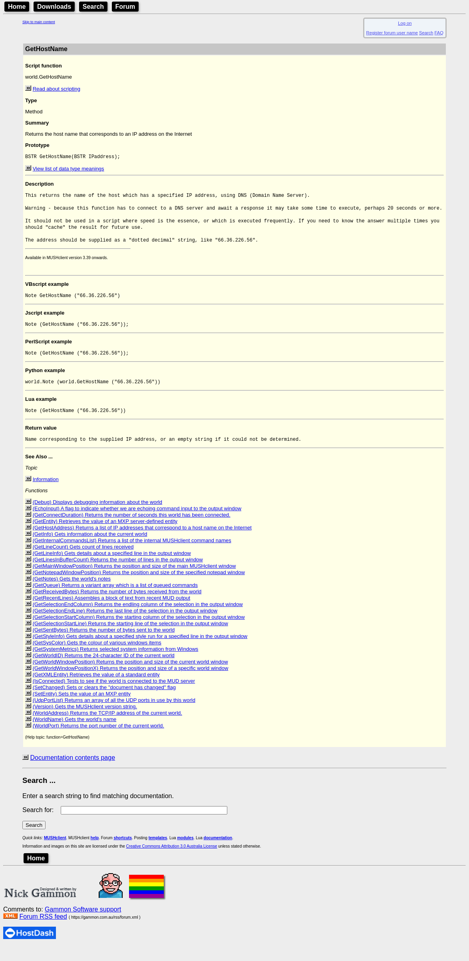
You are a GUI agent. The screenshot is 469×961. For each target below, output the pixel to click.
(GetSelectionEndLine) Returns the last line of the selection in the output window (125, 625)
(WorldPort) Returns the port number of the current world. (98, 740)
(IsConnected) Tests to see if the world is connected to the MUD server (114, 695)
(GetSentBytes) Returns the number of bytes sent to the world (104, 644)
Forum (125, 6)
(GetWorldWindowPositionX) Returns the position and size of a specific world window (131, 682)
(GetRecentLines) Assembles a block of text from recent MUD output (112, 612)
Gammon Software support (83, 923)
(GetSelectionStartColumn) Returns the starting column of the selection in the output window (139, 631)
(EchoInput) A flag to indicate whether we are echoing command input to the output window (137, 522)
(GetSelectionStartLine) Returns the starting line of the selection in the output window (130, 637)
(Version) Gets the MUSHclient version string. (85, 720)
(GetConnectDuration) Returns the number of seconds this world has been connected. (132, 529)
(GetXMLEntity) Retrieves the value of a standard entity (96, 689)
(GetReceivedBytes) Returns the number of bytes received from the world (117, 605)
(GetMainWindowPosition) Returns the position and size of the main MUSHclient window (134, 580)
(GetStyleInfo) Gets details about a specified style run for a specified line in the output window (140, 650)
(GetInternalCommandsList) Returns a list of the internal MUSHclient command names (132, 554)
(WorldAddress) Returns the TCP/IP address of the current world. (107, 727)
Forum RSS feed (43, 930)
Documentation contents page (72, 771)
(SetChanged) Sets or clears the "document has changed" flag (104, 701)
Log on (404, 23)
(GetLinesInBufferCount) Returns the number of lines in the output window (118, 574)
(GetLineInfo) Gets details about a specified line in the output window (112, 567)
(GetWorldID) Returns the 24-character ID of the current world (104, 669)
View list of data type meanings (68, 169)
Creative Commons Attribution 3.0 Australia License (171, 860)
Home (17, 6)
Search (93, 6)
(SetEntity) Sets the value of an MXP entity (82, 708)
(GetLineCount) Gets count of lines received (83, 561)
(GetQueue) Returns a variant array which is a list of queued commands (115, 599)
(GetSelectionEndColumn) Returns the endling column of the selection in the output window (138, 618)
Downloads (54, 6)
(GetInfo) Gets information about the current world (90, 548)
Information (46, 493)
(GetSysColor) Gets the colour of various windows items (97, 657)
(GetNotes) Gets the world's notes (72, 593)
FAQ (439, 32)
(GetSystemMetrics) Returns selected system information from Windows (116, 663)
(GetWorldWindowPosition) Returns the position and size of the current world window (130, 676)
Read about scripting (56, 89)
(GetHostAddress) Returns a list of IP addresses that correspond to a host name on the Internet (142, 542)
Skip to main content (38, 22)
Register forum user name (392, 32)
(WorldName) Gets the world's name (75, 733)
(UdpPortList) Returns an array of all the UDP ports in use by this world (114, 714)
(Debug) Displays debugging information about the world (97, 516)
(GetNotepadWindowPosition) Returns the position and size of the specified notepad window (139, 586)
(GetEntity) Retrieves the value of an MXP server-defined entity (105, 535)
